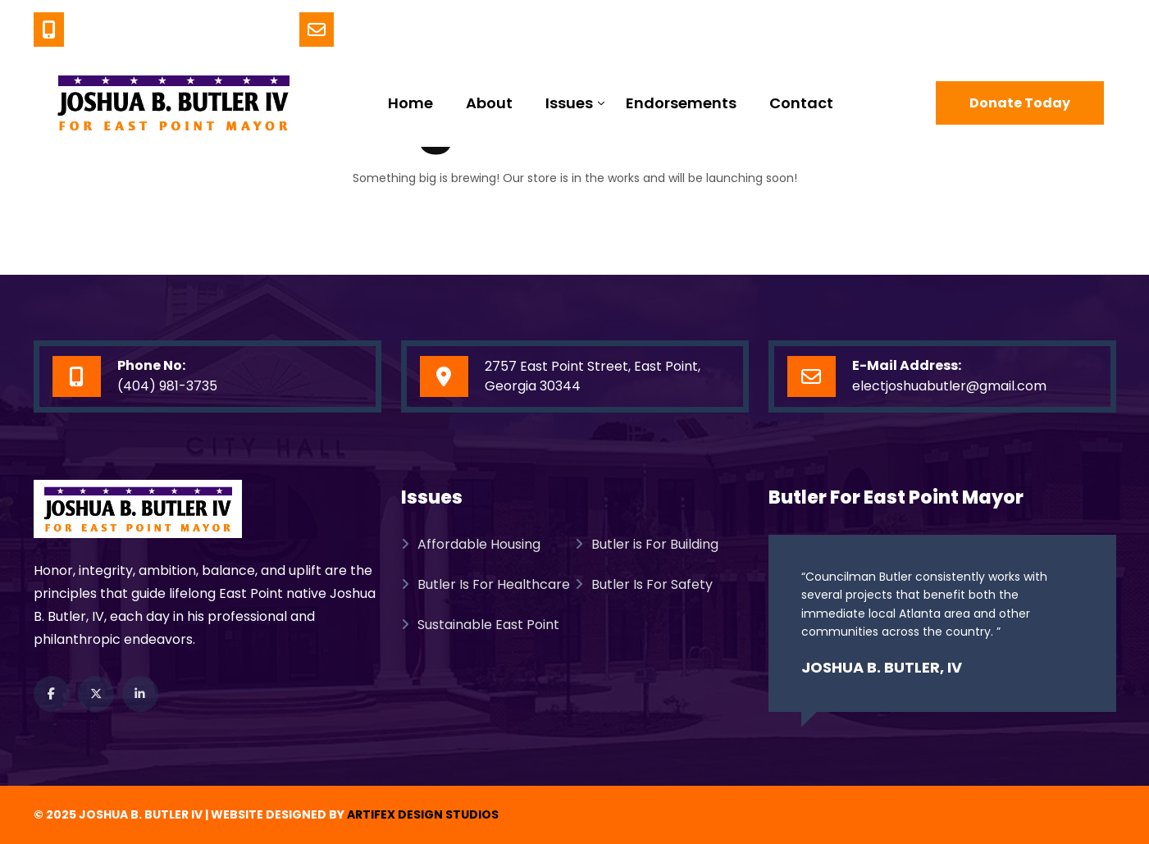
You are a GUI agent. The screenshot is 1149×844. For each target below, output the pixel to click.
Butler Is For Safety (644, 584)
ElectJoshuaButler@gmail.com (488, 30)
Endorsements (681, 103)
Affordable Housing (470, 544)
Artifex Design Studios (423, 814)
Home (410, 103)
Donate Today (1019, 103)
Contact (801, 103)
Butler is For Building (646, 544)
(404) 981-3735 (208, 30)
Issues (569, 103)
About (489, 103)
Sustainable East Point (480, 624)
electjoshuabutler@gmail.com (949, 385)
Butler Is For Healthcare (485, 584)
